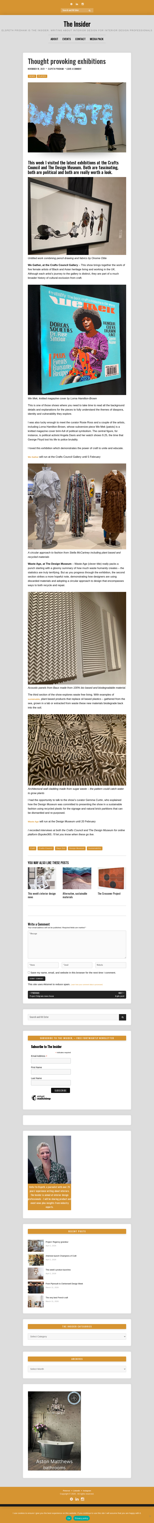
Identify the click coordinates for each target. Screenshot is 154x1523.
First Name (36, 1078)
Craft (33, 848)
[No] (150, 1516)
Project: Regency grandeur (60, 1253)
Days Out (65, 848)
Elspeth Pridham (61, 69)
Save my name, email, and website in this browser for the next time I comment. (73, 981)
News (32, 76)
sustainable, (35, 698)
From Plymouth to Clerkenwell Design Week (68, 1295)
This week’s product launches (61, 1281)
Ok (68, 1518)
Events (67, 39)
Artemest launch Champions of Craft (64, 1267)
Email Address (39, 1066)
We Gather (35, 456)
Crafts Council (48, 848)
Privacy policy (81, 1518)
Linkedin (76, 1502)
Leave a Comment (82, 69)
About (54, 39)
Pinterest (64, 1502)
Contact (80, 39)
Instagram (89, 1502)
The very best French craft (59, 1309)
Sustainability (104, 848)
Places (44, 76)
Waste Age (34, 821)
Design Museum (83, 848)
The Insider (77, 23)
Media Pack (96, 39)
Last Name (36, 1089)
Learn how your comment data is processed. (95, 994)
